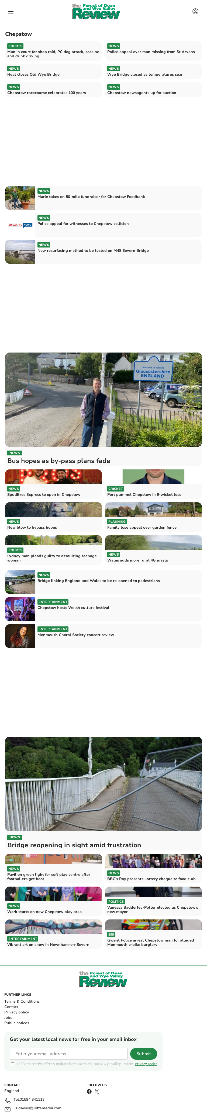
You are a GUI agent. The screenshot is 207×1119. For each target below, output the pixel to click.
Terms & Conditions (22, 1001)
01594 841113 (32, 1099)
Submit (143, 1054)
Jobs (8, 1017)
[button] (10, 11)
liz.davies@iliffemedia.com (37, 1108)
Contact (11, 1006)
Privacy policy (16, 1012)
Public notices (16, 1023)
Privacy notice (146, 1064)
